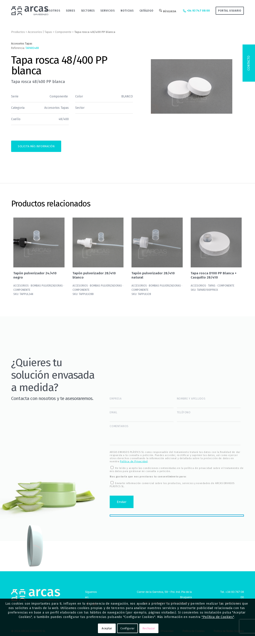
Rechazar (149, 628)
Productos (18, 32)
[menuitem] (52, 10)
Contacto (249, 63)
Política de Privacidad (134, 461)
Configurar (127, 628)
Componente (63, 32)
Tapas (48, 32)
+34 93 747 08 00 (196, 10)
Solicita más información (36, 146)
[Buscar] (167, 10)
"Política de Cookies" (218, 617)
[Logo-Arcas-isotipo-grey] (29, 10)
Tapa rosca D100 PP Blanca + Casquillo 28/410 (214, 275)
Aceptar (107, 628)
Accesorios (35, 32)
